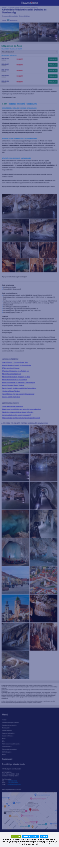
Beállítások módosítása (30, 836)
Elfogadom (16, 836)
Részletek (44, 836)
